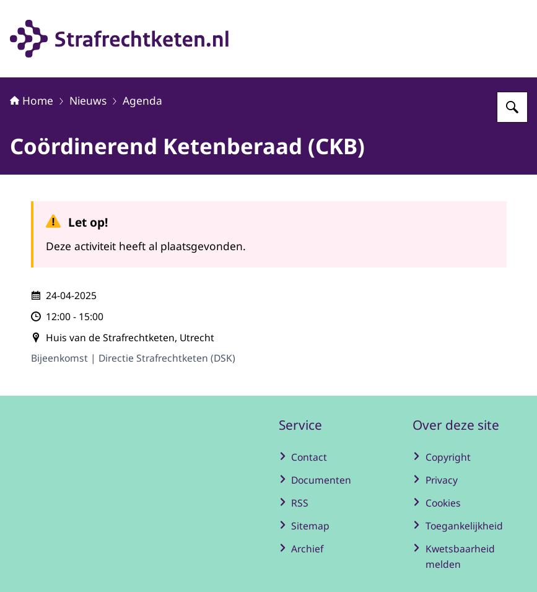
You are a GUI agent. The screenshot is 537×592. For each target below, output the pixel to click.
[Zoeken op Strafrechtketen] (512, 107)
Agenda (142, 100)
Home (31, 100)
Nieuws (88, 100)
